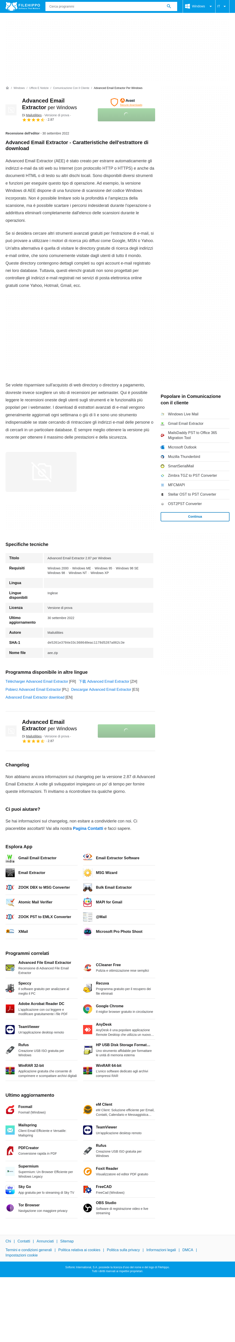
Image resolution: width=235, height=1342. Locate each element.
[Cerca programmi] (168, 6)
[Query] (111, 6)
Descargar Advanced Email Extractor (101, 689)
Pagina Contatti (88, 828)
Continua (195, 516)
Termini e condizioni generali (29, 1250)
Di (32, 115)
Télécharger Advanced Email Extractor (37, 681)
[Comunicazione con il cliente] (71, 88)
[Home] (7, 88)
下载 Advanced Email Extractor (104, 681)
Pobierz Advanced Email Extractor (33, 689)
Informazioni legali (161, 1250)
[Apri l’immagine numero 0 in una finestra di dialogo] (41, 472)
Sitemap (67, 1241)
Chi (8, 1241)
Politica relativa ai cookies (79, 1250)
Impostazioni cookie (22, 1255)
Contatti (23, 1241)
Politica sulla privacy (123, 1250)
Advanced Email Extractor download (35, 697)
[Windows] (19, 88)
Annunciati (45, 1241)
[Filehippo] (23, 6)
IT (222, 6)
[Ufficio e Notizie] (38, 88)
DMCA (187, 1250)
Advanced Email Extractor (49, 725)
